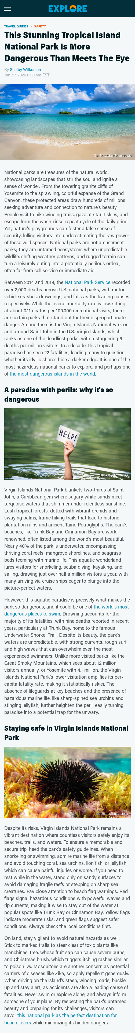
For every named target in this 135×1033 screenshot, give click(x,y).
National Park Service (87, 282)
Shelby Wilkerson (25, 69)
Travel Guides (16, 26)
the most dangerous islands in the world (52, 373)
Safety (40, 26)
